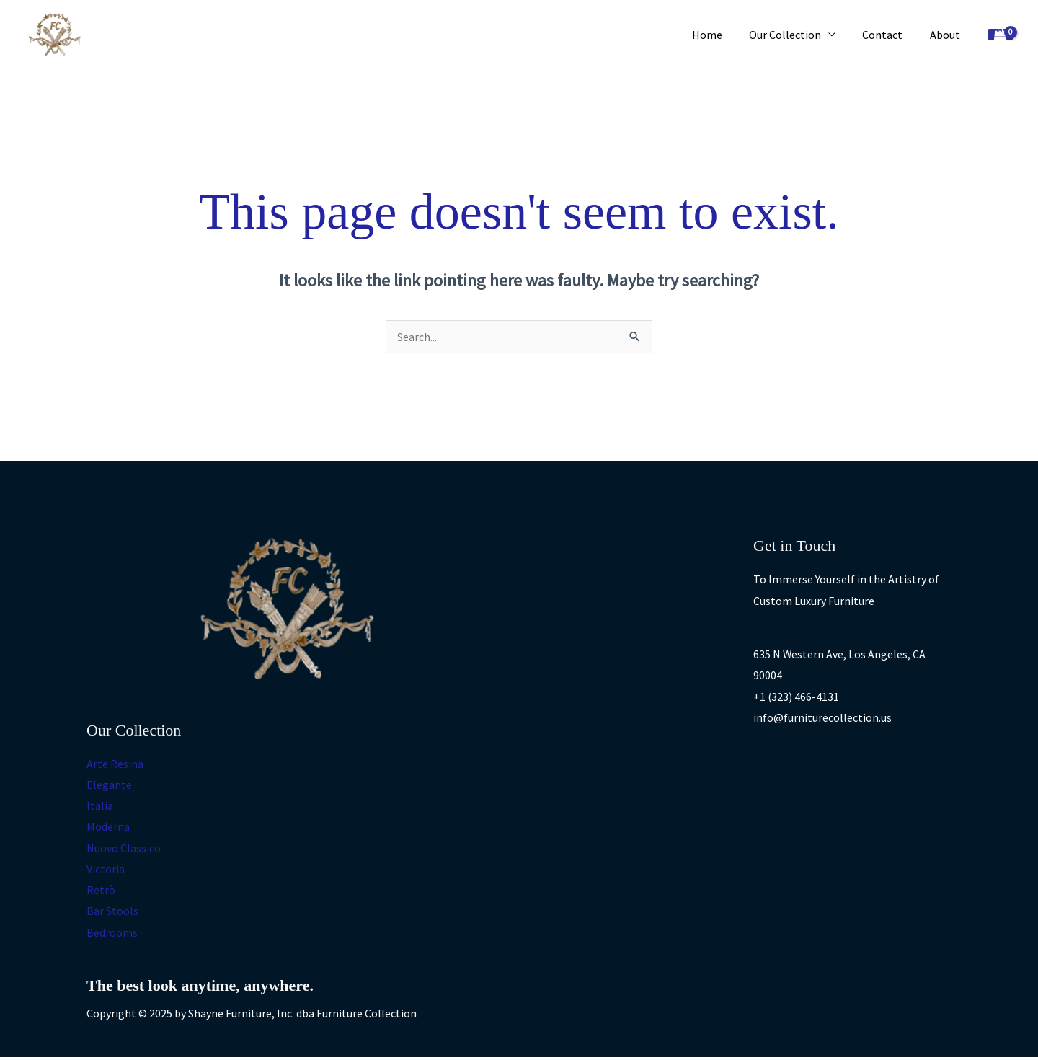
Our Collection (794, 34)
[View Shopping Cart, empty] (1000, 35)
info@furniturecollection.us (822, 718)
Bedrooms (112, 934)
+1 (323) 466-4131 (796, 696)
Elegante (109, 784)
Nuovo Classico (123, 849)
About (946, 34)
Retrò (100, 892)
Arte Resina (114, 763)
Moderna (108, 828)
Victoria (105, 870)
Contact (888, 34)
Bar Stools (112, 913)
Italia (99, 806)
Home (720, 34)
